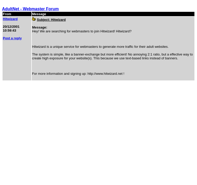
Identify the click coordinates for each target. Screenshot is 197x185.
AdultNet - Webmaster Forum (30, 9)
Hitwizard (10, 19)
